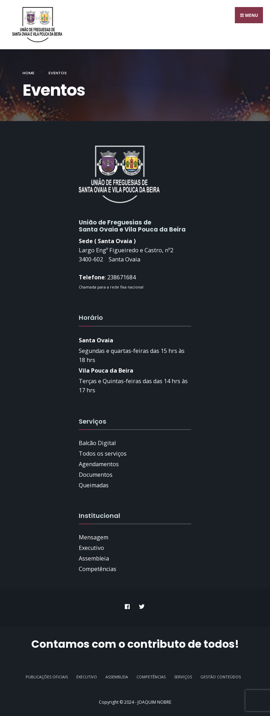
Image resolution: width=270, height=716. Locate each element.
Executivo (86, 676)
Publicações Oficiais (47, 676)
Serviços (183, 676)
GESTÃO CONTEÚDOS (220, 676)
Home (28, 73)
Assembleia (116, 676)
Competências (151, 676)
